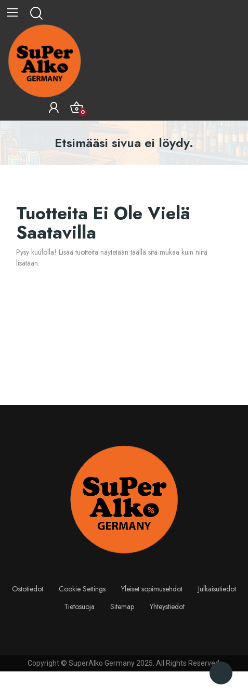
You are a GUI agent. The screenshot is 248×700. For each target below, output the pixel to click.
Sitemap (122, 606)
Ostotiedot (27, 589)
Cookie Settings (82, 589)
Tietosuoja (79, 606)
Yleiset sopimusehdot (151, 589)
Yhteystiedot (167, 606)
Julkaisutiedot (217, 589)
